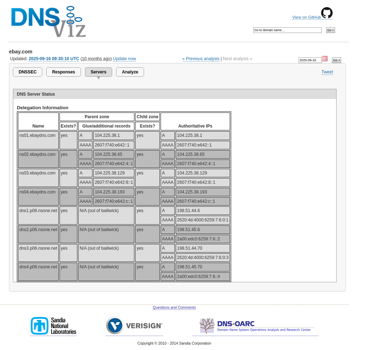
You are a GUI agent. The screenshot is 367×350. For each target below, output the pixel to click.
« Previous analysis (201, 58)
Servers (98, 72)
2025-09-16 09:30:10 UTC (54, 58)
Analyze (130, 72)
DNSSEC (28, 72)
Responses (63, 72)
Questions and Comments (174, 308)
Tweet (327, 72)
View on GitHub (312, 17)
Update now (124, 58)
